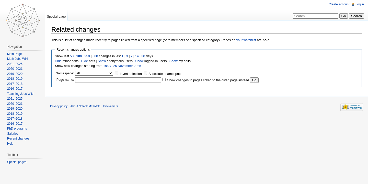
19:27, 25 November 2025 (122, 66)
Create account (339, 4)
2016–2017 (14, 88)
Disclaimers (110, 106)
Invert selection (131, 74)
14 (137, 56)
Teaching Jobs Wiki (20, 94)
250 (87, 56)
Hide (58, 61)
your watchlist (246, 40)
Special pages (16, 162)
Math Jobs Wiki (17, 59)
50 (72, 56)
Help (10, 143)
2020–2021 (14, 69)
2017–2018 (14, 84)
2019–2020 (14, 74)
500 (95, 56)
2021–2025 (14, 64)
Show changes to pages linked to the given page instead (208, 80)
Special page (56, 16)
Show (102, 61)
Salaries (12, 133)
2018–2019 (14, 78)
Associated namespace (165, 74)
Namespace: (65, 73)
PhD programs (17, 128)
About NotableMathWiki (85, 106)
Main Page (14, 54)
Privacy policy (58, 106)
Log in (359, 4)
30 (143, 56)
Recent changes (18, 138)
